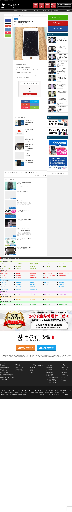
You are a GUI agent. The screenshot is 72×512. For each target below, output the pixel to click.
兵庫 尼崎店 (32, 249)
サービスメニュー (34, 316)
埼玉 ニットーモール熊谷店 (65, 228)
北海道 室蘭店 (4, 219)
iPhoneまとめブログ (65, 328)
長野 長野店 (4, 238)
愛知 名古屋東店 (4, 244)
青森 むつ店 (61, 219)
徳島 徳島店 (4, 254)
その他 (62, 316)
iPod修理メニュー (19, 321)
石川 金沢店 (61, 240)
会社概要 (42, 346)
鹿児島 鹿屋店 (33, 259)
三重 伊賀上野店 (33, 244)
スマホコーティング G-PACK (37, 318)
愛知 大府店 (61, 242)
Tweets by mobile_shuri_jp (58, 173)
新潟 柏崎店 (18, 240)
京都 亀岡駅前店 (62, 249)
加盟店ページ (68, 346)
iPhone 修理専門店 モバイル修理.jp (18, 347)
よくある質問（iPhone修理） (52, 330)
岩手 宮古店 (18, 221)
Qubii (31, 324)
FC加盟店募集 (63, 333)
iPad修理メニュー (19, 319)
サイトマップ (60, 346)
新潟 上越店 (32, 240)
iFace (31, 321)
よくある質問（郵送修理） (51, 331)
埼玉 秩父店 (18, 230)
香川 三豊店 (32, 254)
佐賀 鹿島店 (4, 259)
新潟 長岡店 (4, 240)
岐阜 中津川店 (47, 242)
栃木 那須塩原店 (33, 233)
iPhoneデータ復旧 (19, 323)
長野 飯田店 (32, 238)
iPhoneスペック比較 (65, 326)
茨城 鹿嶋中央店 (62, 230)
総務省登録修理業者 (4, 319)
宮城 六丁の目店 (62, 221)
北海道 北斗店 (19, 219)
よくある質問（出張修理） (51, 333)
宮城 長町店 (32, 221)
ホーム (5, 10)
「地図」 (30, 91)
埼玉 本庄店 (32, 230)
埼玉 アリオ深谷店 (48, 228)
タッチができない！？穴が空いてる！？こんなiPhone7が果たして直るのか (23, 159)
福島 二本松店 (33, 223)
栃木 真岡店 (18, 233)
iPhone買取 (33, 319)
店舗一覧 (62, 331)
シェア (8, 20)
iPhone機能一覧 (64, 325)
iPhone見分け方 (64, 323)
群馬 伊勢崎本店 (4, 228)
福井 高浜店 (32, 242)
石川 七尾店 (47, 240)
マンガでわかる (3, 323)
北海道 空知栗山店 (34, 219)
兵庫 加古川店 (47, 249)
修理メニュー (25, 10)
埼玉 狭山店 (4, 230)
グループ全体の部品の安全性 (6, 326)
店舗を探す (15, 10)
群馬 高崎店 (18, 228)
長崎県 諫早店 (19, 259)
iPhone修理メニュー (20, 318)
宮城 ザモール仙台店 (5, 223)
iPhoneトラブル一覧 (65, 319)
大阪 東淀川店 (4, 249)
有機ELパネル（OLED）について (7, 330)
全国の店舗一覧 (29, 94)
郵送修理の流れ (49, 319)
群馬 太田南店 (33, 228)
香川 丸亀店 (18, 254)
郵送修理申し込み (49, 326)
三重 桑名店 (18, 244)
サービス (36, 10)
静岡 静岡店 (47, 238)
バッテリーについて (4, 333)
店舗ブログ (63, 330)
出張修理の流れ (49, 321)
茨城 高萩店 (4, 233)
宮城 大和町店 (47, 221)
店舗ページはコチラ (58, 17)
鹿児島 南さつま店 (63, 259)
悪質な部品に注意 (4, 325)
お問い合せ (47, 323)
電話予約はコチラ (57, 23)
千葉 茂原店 (47, 233)
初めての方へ (46, 10)
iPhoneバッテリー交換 (39, 162)
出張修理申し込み (49, 328)
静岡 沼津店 (61, 238)
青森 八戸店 (47, 219)
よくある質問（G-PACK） (51, 335)
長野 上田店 (18, 238)
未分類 (16, 19)
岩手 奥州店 (4, 221)
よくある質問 (66, 10)
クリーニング (3, 321)
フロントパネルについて (5, 328)
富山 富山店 (4, 242)
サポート (47, 316)
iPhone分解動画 (64, 321)
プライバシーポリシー (50, 346)
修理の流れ (57, 10)
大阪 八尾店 (18, 249)
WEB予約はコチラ (58, 29)
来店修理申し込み (49, 325)
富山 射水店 (18, 242)
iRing (31, 323)
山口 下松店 (47, 254)
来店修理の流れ (49, 318)
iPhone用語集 (63, 318)
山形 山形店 (18, 223)
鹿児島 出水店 (47, 259)
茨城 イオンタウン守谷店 (49, 230)
